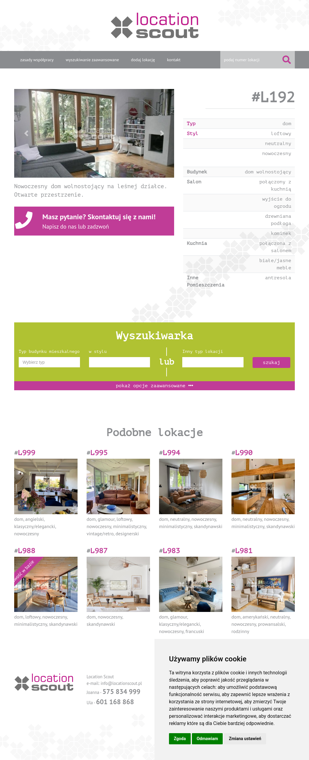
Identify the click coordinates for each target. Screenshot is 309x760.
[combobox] (49, 362)
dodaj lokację (143, 59)
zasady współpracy (37, 59)
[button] (26, 133)
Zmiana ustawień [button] (245, 738)
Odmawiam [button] (207, 738)
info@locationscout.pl (121, 683)
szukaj (271, 362)
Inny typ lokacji (202, 351)
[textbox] (49, 362)
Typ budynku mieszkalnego (49, 351)
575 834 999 (121, 691)
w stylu (98, 351)
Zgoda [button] (180, 738)
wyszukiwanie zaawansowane (92, 59)
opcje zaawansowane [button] (154, 385)
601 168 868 (115, 701)
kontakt (173, 59)
